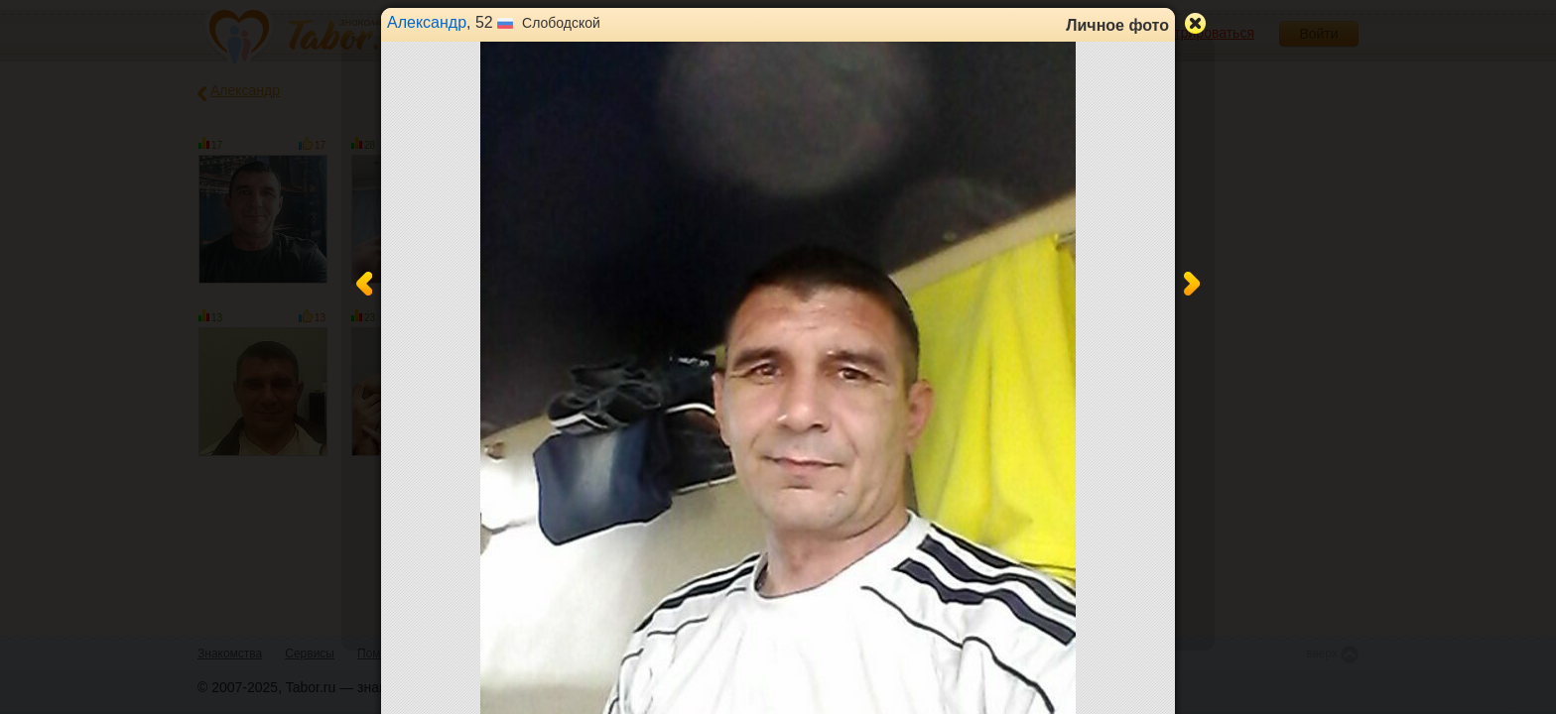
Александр (426, 22)
